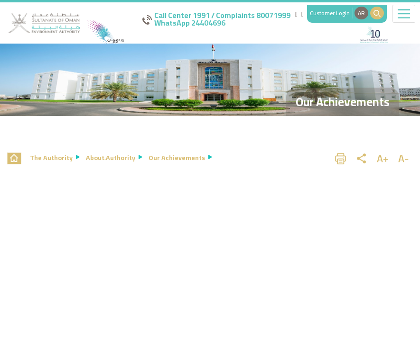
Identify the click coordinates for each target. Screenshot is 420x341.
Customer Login (330, 13)
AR (361, 13)
